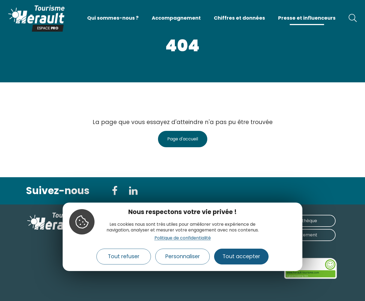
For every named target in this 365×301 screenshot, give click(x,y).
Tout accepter (241, 256)
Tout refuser (123, 256)
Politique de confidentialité (182, 238)
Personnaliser (182, 256)
